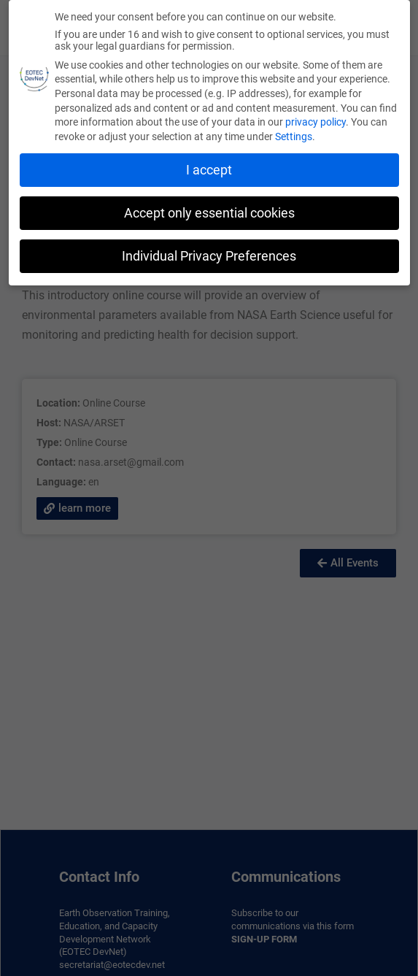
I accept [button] (209, 170)
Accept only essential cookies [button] (209, 213)
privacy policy (315, 122)
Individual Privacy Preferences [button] (209, 256)
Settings (293, 136)
